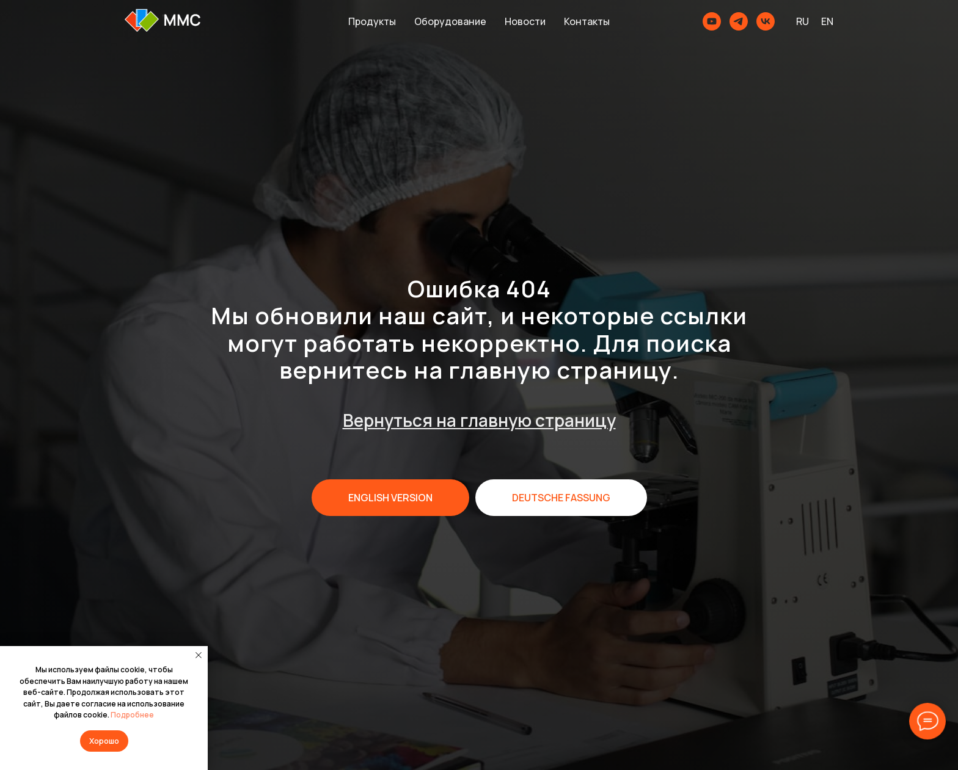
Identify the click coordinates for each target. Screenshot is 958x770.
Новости (525, 21)
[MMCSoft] (765, 21)
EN (827, 21)
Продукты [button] (372, 21)
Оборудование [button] (450, 21)
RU (802, 21)
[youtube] (712, 21)
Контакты (587, 21)
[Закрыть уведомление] (198, 655)
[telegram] (738, 21)
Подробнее (132, 715)
